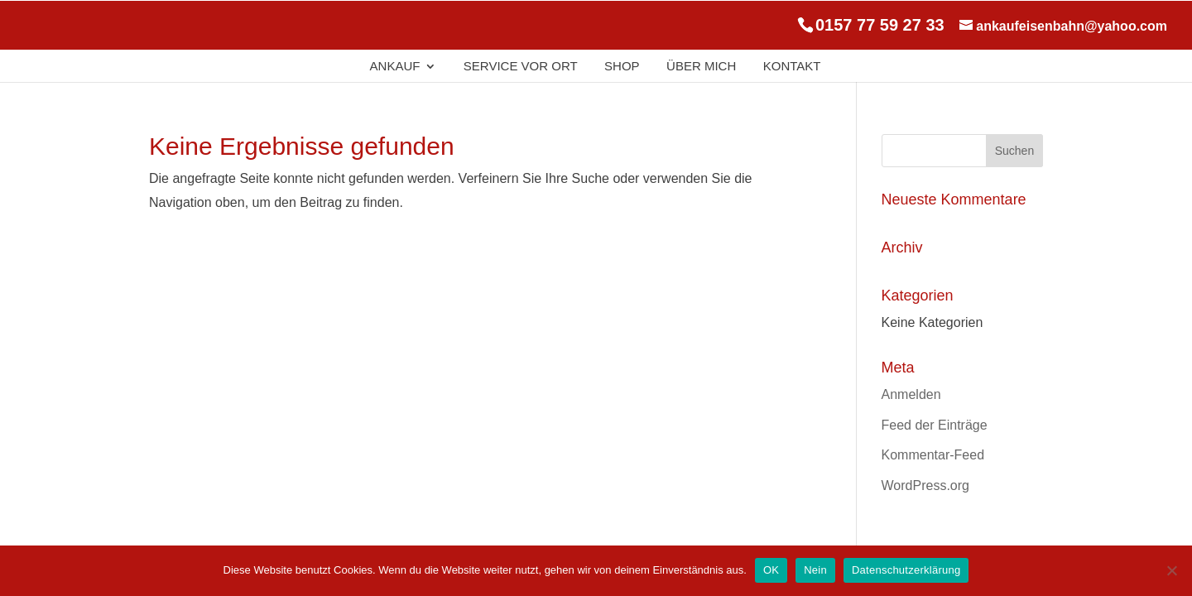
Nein (815, 570)
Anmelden (911, 394)
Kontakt (792, 66)
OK (771, 570)
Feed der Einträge (935, 425)
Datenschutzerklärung (906, 570)
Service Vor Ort (521, 66)
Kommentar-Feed (933, 455)
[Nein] (1171, 570)
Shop (622, 66)
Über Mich (701, 66)
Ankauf (395, 66)
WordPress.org (925, 485)
